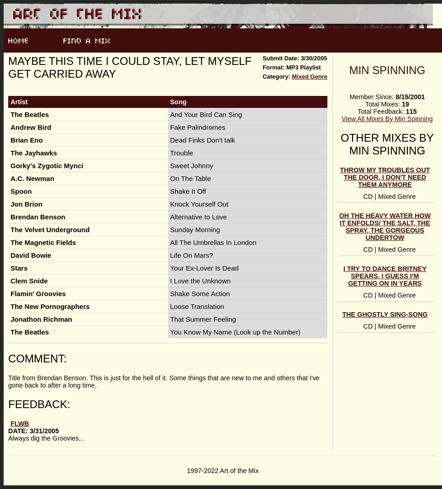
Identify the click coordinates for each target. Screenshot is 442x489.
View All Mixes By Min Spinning (387, 118)
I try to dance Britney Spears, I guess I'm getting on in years (384, 276)
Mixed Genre (309, 76)
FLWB (20, 423)
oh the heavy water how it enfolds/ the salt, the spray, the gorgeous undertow (385, 226)
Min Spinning (387, 70)
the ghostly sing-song (384, 314)
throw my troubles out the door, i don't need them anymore (385, 177)
